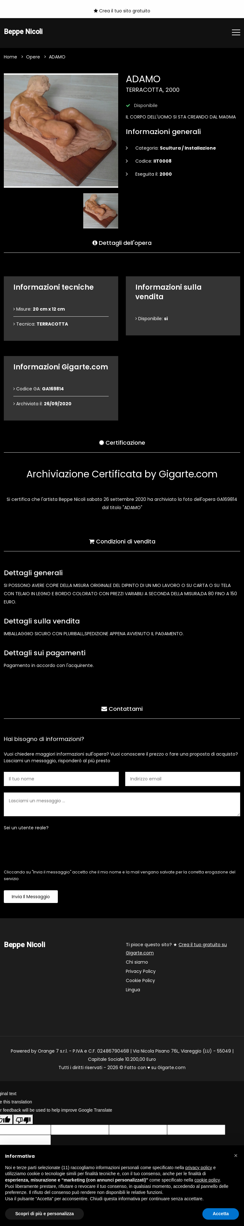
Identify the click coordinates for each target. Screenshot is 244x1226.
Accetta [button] (221, 1213)
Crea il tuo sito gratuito (122, 11)
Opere (33, 57)
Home (10, 57)
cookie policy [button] (207, 1179)
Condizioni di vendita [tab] (122, 541)
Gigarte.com (172, 1068)
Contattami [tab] (122, 708)
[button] (236, 1155)
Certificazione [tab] (122, 442)
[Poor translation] (23, 1120)
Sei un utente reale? (26, 828)
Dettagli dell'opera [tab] (122, 242)
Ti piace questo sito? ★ (176, 949)
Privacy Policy (141, 971)
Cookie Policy (140, 981)
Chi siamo (137, 962)
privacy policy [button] (198, 1167)
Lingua (133, 990)
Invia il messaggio (31, 897)
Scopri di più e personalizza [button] (44, 1213)
